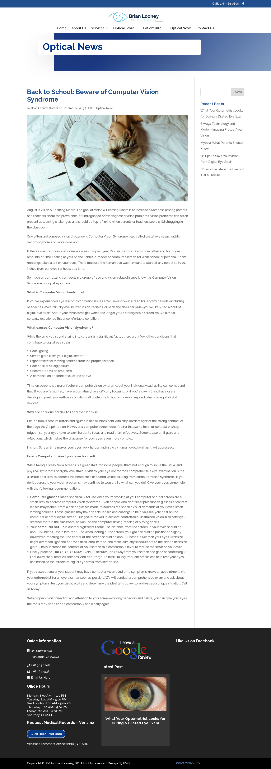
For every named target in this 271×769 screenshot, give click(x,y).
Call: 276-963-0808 (225, 3)
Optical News (180, 28)
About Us (79, 28)
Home (62, 28)
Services (97, 28)
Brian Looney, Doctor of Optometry (54, 108)
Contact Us (205, 28)
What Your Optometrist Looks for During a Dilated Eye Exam (135, 720)
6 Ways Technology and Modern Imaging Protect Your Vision (221, 129)
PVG (126, 763)
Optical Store (123, 28)
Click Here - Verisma (46, 734)
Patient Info (152, 28)
